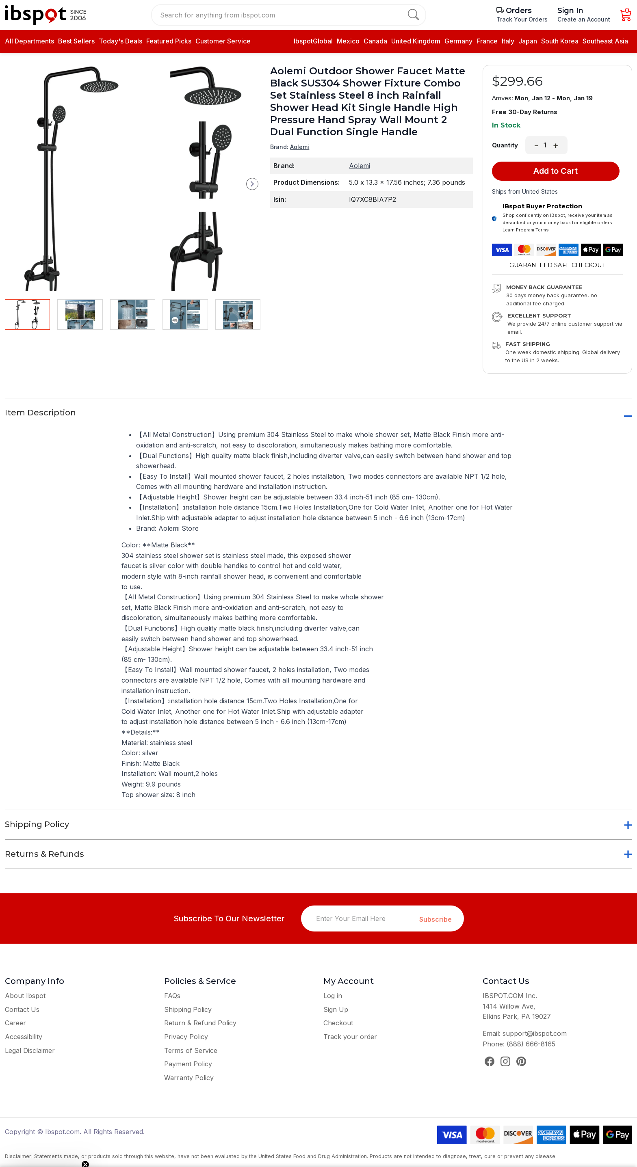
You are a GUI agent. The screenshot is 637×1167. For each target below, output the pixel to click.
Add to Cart (555, 171)
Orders (514, 10)
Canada (375, 41)
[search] (413, 15)
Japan (527, 41)
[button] (252, 184)
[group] (132, 178)
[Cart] (626, 17)
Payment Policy (188, 1064)
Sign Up (335, 1009)
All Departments (29, 41)
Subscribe (435, 919)
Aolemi (299, 146)
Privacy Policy (186, 1037)
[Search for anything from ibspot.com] (284, 15)
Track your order (350, 1037)
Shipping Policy (37, 824)
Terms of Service (190, 1050)
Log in (332, 996)
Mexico (348, 41)
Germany (458, 41)
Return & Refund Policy (200, 1023)
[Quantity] (546, 145)
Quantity (505, 145)
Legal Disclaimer (30, 1050)
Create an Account (583, 19)
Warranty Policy (189, 1078)
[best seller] (76, 41)
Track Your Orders (522, 19)
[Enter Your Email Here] (360, 918)
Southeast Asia (605, 41)
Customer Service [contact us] (223, 41)
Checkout (338, 1023)
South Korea (559, 41)
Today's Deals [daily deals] (120, 41)
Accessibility (23, 1037)
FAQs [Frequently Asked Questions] (172, 996)
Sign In (570, 10)
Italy (508, 41)
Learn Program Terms (526, 230)
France (487, 41)
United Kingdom (415, 41)
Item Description (40, 412)
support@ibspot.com (535, 1033)
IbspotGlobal (313, 41)
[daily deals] (168, 41)
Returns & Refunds (44, 854)
